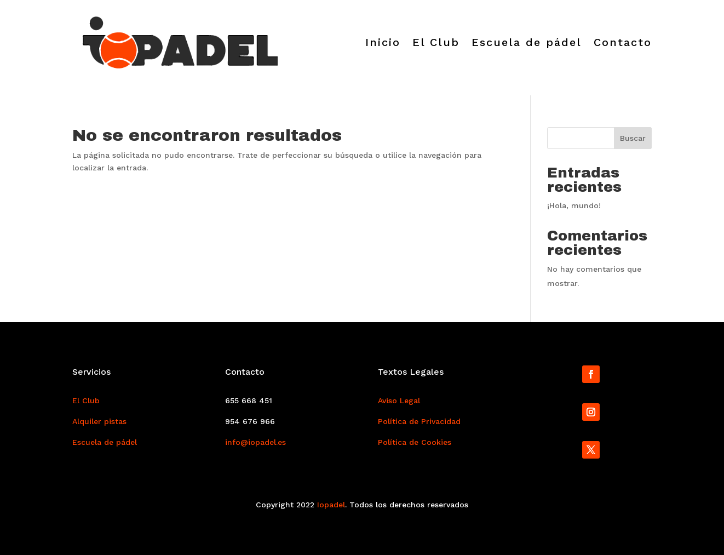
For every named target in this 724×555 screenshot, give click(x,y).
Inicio (382, 42)
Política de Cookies (414, 442)
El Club (435, 42)
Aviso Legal (399, 400)
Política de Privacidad (419, 421)
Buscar (633, 138)
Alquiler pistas (99, 421)
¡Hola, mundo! (574, 205)
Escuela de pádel (527, 42)
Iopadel (331, 504)
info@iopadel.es (255, 442)
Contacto (623, 42)
